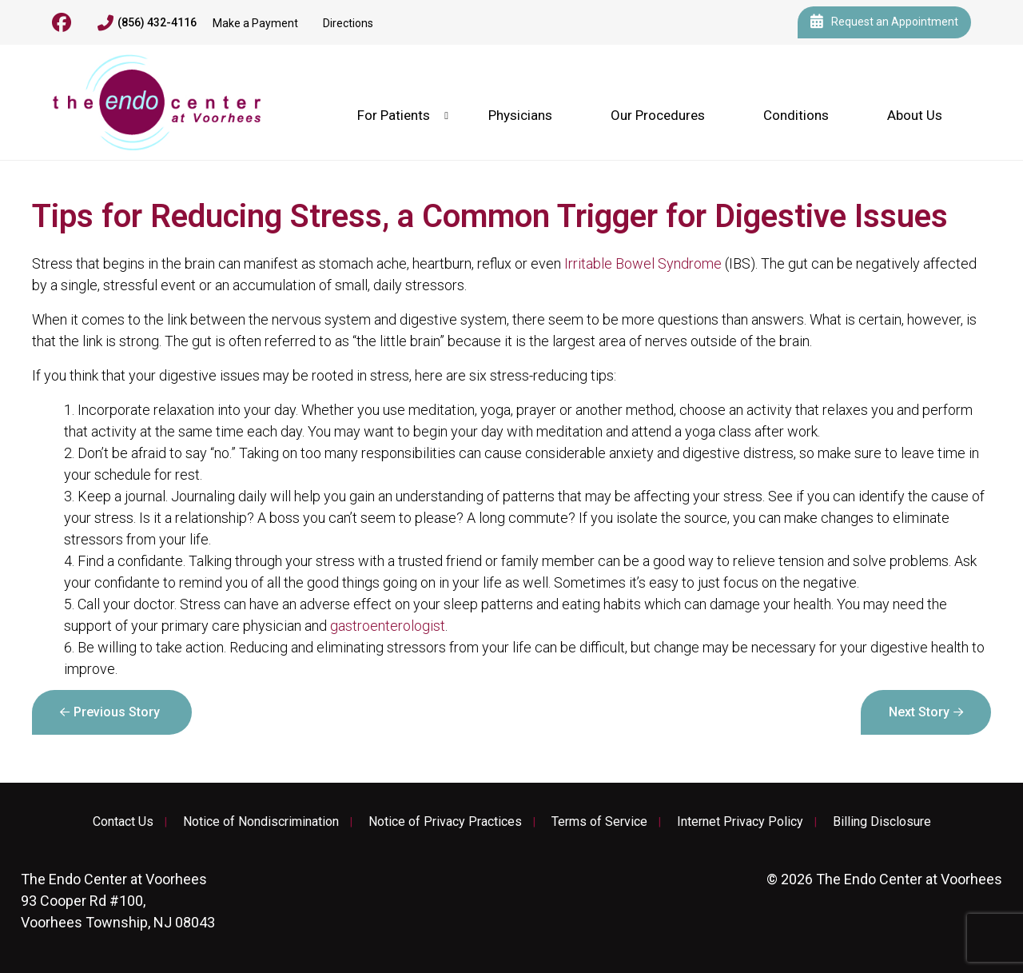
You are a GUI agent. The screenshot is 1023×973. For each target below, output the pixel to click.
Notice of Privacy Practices (445, 821)
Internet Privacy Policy (740, 821)
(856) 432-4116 (147, 23)
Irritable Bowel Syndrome (643, 263)
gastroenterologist (387, 625)
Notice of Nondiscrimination (261, 821)
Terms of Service (599, 821)
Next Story (919, 712)
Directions (348, 23)
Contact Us (123, 821)
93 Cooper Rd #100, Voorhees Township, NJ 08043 (118, 901)
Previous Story (117, 712)
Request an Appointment (884, 22)
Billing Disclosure (882, 821)
